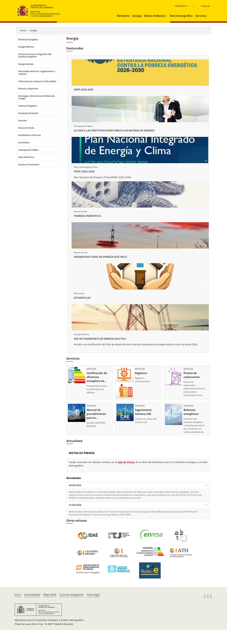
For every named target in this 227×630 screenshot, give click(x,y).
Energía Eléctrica (26, 46)
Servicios (200, 16)
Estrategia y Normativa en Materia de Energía (36, 97)
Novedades (23, 142)
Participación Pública (28, 149)
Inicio (18, 593)
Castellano (180, 5)
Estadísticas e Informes (29, 135)
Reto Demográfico (181, 16)
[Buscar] (204, 6)
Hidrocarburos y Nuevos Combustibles (37, 81)
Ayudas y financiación (29, 164)
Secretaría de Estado (28, 113)
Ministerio (123, 16)
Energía (137, 16)
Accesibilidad (32, 593)
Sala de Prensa (126, 460)
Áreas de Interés (26, 127)
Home (23, 30)
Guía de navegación (71, 593)
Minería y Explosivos (28, 88)
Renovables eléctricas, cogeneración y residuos (36, 72)
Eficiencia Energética (28, 39)
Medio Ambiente (154, 16)
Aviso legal (93, 593)
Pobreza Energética (27, 105)
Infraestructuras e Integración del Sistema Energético (34, 55)
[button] (167, 15)
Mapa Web (49, 593)
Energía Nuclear (26, 64)
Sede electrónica (26, 157)
